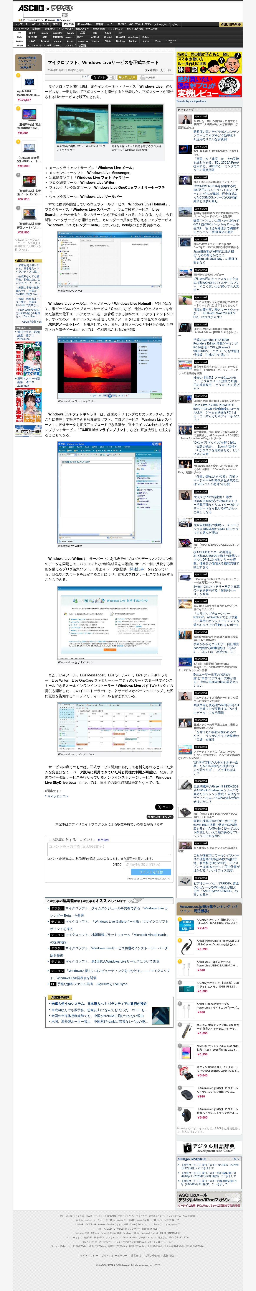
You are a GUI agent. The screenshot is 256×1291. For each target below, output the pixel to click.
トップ (19, 24)
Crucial (108, 37)
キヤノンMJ (45, 45)
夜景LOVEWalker (137, 1246)
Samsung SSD (82, 1233)
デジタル (59, 8)
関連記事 (137, 569)
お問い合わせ (152, 1255)
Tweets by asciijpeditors (191, 101)
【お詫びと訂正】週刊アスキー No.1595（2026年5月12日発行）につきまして (210, 1166)
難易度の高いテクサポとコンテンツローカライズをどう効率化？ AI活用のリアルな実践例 (216, 135)
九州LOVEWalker (156, 1246)
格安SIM (36, 29)
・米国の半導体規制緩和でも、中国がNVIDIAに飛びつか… (28, 291)
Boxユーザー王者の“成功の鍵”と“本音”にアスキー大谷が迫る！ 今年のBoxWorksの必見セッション (216, 680)
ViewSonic (133, 37)
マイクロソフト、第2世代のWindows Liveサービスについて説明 (112, 961)
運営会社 (136, 1255)
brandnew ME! (83, 45)
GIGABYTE (70, 37)
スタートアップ (161, 24)
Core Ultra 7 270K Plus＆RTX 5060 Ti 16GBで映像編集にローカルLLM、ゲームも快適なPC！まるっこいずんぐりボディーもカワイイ (216, 412)
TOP (62, 1216)
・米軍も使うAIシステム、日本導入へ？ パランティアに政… (27, 268)
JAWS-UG (91, 1224)
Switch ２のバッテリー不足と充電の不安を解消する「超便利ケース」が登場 (216, 590)
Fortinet (133, 41)
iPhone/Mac (84, 24)
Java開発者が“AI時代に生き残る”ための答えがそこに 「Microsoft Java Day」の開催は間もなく (215, 257)
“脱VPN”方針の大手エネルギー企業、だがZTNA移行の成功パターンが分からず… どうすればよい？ (215, 768)
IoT (34, 24)
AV (131, 24)
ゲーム (176, 24)
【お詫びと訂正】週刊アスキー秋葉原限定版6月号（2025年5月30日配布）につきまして (209, 1182)
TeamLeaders (98, 29)
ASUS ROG (57, 37)
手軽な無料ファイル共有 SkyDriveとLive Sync (92, 984)
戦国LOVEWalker (195, 1246)
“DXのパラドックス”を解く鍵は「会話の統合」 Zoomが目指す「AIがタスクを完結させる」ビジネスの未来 (216, 448)
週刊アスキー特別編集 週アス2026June (28, 335)
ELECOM (32, 37)
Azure (70, 41)
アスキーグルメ (66, 29)
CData (108, 41)
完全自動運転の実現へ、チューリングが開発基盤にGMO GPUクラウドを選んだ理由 (216, 528)
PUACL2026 (151, 29)
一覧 (112, 77)
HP (120, 33)
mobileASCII (140, 1242)
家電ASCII (50, 29)
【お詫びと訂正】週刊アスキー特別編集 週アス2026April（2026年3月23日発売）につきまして (208, 1174)
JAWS (32, 41)
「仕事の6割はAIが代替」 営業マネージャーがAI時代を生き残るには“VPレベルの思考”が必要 (216, 480)
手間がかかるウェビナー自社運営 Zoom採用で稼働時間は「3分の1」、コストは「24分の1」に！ (217, 647)
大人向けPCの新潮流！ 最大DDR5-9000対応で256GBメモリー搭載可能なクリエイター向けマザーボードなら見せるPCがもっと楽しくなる (216, 504)
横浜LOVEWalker (97, 1246)
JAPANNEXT (58, 45)
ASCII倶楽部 (231, 24)
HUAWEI (120, 37)
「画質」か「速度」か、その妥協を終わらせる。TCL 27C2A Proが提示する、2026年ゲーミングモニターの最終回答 (216, 164)
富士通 (32, 33)
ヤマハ (145, 41)
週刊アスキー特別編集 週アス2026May (28, 382)
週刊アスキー (82, 29)
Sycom (70, 33)
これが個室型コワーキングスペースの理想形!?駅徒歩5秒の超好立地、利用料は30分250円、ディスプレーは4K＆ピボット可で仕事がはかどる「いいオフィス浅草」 (216, 863)
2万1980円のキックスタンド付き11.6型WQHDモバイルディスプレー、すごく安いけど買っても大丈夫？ (216, 284)
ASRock (95, 37)
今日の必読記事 (89, 1242)
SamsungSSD (80, 37)
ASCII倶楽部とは (32, 321)
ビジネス (44, 24)
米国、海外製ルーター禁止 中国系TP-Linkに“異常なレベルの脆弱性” (102, 1021)
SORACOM (115, 1233)
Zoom (158, 41)
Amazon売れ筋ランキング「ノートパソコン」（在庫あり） (27, 62)
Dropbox (95, 41)
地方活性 (138, 29)
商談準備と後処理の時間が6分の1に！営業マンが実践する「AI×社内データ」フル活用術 (216, 708)
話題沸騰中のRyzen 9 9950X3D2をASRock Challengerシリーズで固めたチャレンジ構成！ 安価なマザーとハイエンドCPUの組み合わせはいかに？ (216, 794)
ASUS (108, 33)
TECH (56, 24)
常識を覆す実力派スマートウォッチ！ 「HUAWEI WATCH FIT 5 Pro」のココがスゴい (216, 313)
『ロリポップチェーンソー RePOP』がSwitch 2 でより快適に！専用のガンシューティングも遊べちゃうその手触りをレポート (216, 619)
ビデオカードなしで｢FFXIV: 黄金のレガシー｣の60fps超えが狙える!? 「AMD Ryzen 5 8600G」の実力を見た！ (216, 889)
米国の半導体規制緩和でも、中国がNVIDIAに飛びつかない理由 (97, 1016)
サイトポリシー (89, 1255)
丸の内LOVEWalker (176, 1246)
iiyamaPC (57, 33)
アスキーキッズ (21, 29)
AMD (45, 37)
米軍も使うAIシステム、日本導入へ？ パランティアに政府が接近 (99, 1004)
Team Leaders (130, 1237)
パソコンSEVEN (83, 32)
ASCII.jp (31, 8)
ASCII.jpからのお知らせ (192, 1159)
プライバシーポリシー (114, 1255)
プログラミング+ (116, 29)
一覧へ (235, 1159)
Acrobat (45, 41)
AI (27, 24)
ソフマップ (70, 45)
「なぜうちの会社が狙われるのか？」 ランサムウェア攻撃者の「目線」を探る (216, 735)
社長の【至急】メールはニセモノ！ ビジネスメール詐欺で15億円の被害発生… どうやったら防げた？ (216, 383)
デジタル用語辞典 (123, 1242)
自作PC (122, 24)
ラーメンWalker (58, 1246)
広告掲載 (168, 1255)
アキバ (139, 24)
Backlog (120, 41)
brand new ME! (149, 1229)
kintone (57, 41)
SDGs (130, 29)
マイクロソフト (58, 796)
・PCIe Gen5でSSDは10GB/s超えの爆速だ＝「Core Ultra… (28, 313)
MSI (95, 33)
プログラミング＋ (147, 1237)
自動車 (100, 24)
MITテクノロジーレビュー (160, 1242)
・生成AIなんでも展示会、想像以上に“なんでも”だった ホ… (28, 279)
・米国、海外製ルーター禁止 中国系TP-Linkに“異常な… (27, 302)
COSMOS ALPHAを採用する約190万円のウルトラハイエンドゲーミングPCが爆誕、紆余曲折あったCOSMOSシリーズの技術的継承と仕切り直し (215, 193)
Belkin (145, 37)
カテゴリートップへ (160, 817)
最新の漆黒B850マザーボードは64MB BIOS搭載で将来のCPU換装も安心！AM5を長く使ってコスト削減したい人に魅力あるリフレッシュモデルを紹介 (216, 828)
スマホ (148, 24)
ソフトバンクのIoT (171, 41)
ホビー (110, 24)
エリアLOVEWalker (77, 1246)
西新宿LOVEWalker (117, 1246)
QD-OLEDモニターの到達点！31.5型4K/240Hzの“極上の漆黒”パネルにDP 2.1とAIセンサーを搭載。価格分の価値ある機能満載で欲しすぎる (216, 559)
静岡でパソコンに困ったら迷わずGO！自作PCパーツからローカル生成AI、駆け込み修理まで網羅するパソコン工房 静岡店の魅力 (216, 226)
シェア (85, 76)
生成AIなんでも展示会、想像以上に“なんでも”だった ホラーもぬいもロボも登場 (111, 1010)
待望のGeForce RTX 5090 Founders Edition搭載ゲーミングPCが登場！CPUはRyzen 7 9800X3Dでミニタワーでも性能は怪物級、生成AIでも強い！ (216, 347)
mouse (44, 33)
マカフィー (32, 45)
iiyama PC (122, 1220)
